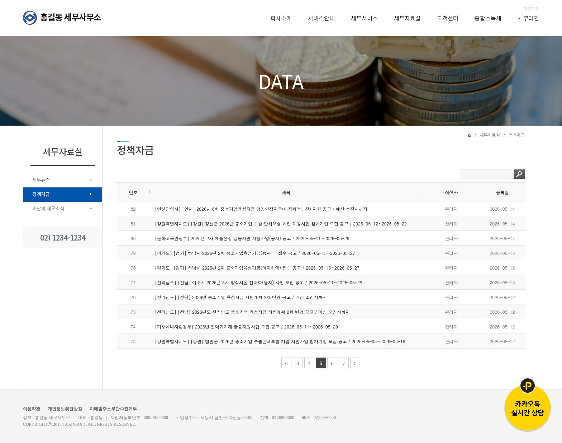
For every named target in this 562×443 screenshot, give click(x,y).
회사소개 (281, 18)
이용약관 (31, 408)
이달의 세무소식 (48, 208)
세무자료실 (407, 18)
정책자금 (41, 194)
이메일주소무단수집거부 (113, 408)
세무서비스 (364, 18)
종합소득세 (488, 18)
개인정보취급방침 (65, 408)
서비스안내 (321, 18)
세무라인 (528, 18)
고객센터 (447, 18)
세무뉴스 (41, 180)
